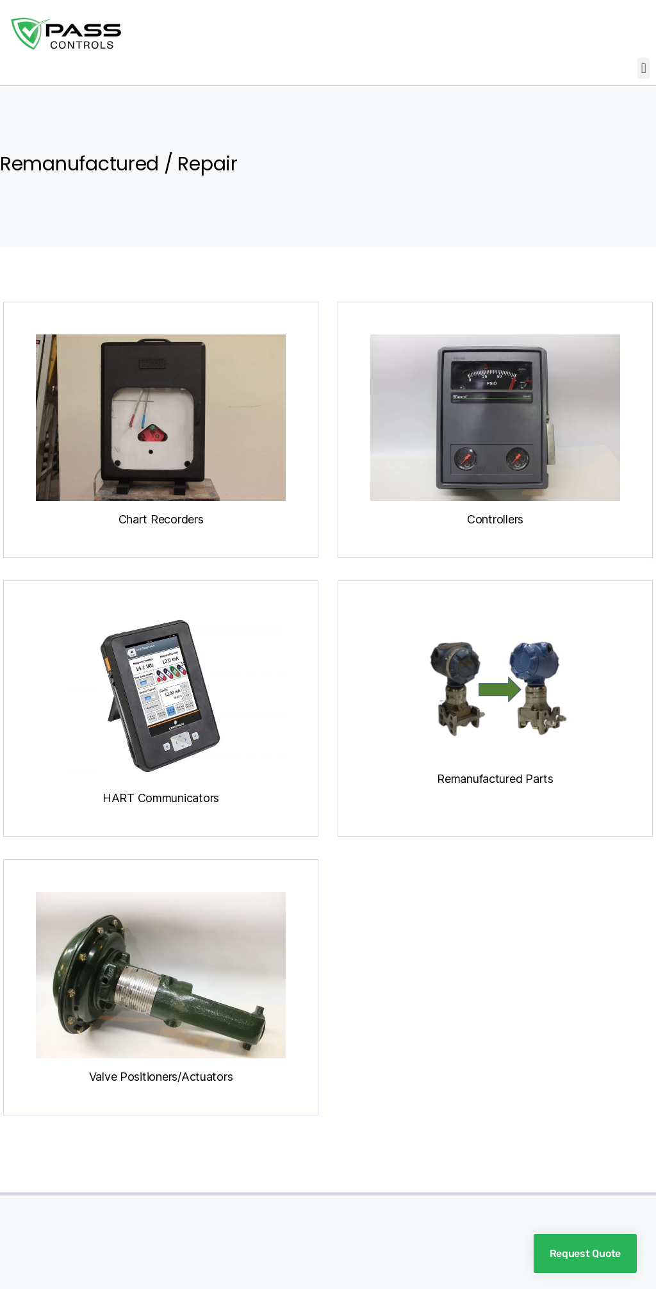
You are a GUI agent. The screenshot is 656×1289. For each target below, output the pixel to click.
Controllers (495, 519)
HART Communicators (160, 798)
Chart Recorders (161, 519)
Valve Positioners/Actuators (161, 1076)
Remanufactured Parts (495, 778)
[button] (643, 68)
